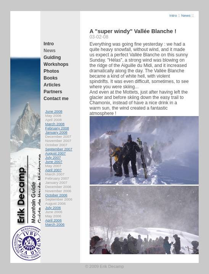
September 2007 (58, 149)
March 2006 (55, 224)
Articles (51, 85)
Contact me (55, 98)
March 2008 (55, 124)
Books (50, 78)
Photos (51, 71)
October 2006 (56, 195)
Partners (52, 91)
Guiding (52, 57)
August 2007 (55, 153)
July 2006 (53, 208)
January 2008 (56, 132)
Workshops (55, 64)
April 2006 (53, 220)
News (49, 50)
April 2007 (53, 170)
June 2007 (54, 161)
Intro (48, 43)
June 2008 (54, 111)
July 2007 (53, 157)
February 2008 (57, 128)
